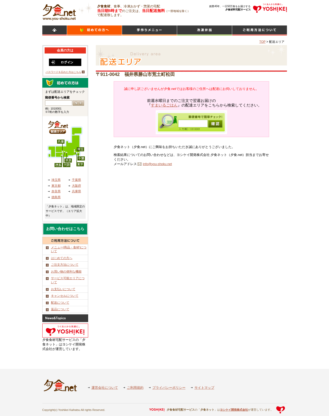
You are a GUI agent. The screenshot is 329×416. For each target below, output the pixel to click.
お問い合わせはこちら (65, 229)
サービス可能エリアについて (68, 280)
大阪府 (76, 185)
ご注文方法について (64, 264)
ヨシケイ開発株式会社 (234, 409)
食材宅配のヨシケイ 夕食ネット (59, 11)
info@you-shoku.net (157, 164)
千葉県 (76, 180)
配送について (60, 302)
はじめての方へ (61, 258)
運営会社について (104, 388)
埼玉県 (56, 180)
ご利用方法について (259, 30)
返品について (60, 309)
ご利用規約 (135, 388)
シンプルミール (204, 30)
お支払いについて (63, 289)
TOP (262, 42)
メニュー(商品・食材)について (69, 249)
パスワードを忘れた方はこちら (63, 72)
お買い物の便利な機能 (66, 271)
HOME (54, 30)
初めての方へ (94, 30)
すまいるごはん (164, 105)
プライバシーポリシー (169, 388)
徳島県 (56, 197)
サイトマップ (204, 388)
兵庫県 (76, 191)
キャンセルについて (64, 296)
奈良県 (56, 191)
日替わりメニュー (149, 30)
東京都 (56, 185)
